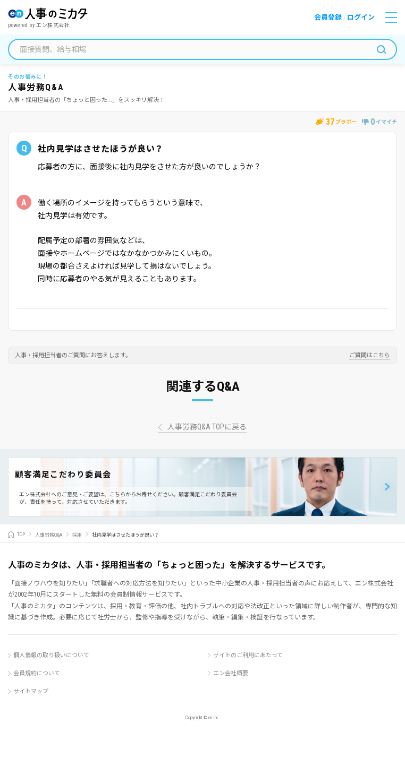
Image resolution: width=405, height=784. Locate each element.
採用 (77, 534)
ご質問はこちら (369, 355)
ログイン (361, 17)
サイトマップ (30, 691)
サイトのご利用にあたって (248, 655)
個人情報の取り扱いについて (51, 655)
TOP (21, 534)
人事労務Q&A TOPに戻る (207, 427)
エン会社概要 (230, 673)
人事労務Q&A (48, 534)
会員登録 (328, 17)
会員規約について (36, 673)
